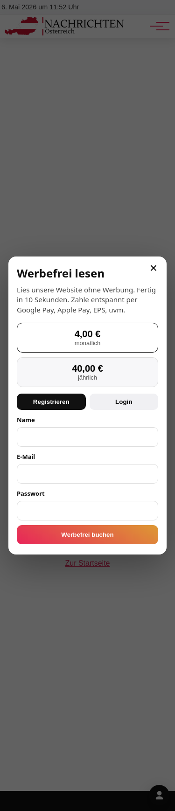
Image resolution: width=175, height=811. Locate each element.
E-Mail (26, 456)
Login (123, 401)
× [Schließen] (153, 268)
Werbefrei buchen (87, 534)
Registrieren (51, 401)
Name (26, 420)
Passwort (31, 493)
